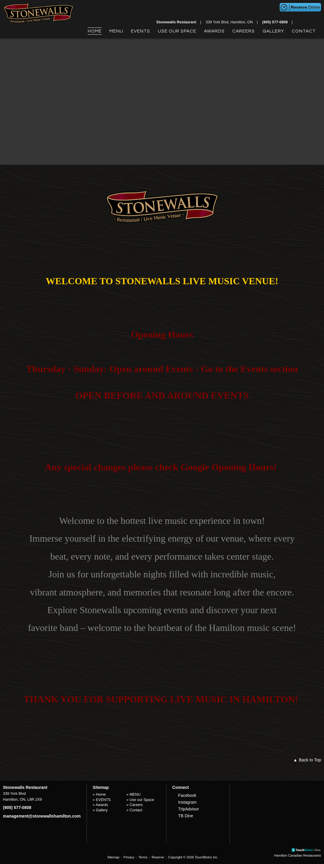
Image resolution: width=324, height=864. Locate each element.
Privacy (129, 857)
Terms (142, 857)
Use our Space (177, 31)
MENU (116, 31)
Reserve (158, 857)
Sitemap (113, 857)
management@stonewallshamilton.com (42, 816)
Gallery (273, 31)
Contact (304, 31)
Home (95, 31)
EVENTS (140, 31)
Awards (214, 31)
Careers (243, 31)
